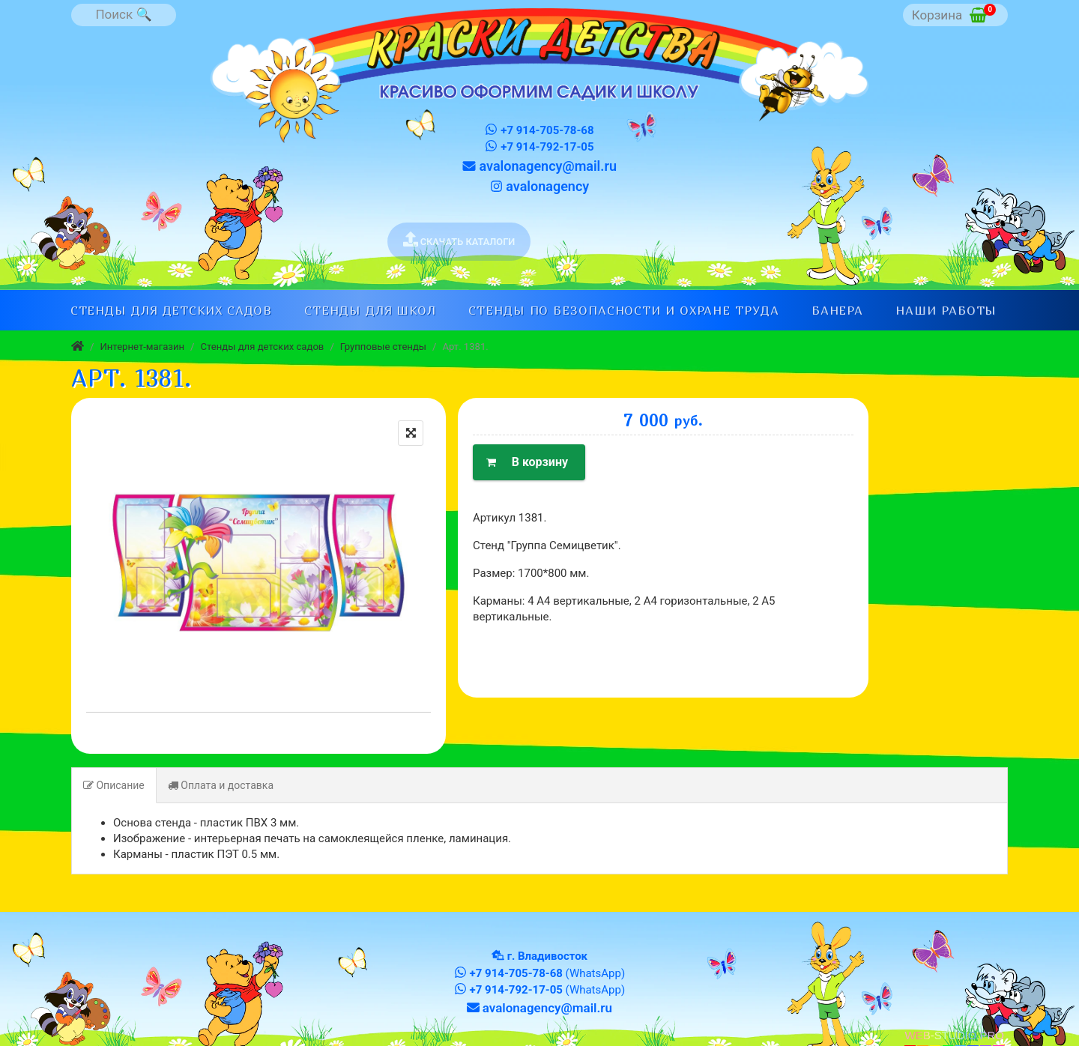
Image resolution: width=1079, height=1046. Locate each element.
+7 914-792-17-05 (539, 146)
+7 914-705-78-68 (539, 130)
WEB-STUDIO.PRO (954, 1035)
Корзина (954, 13)
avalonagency (539, 186)
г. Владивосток (547, 956)
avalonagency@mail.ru (539, 166)
